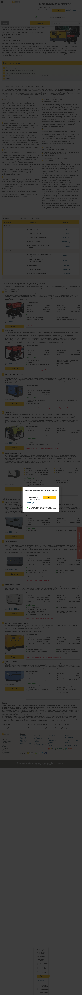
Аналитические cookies (34, 495)
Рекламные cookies (33, 497)
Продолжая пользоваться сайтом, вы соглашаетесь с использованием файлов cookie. (42, 508)
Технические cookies (34, 499)
